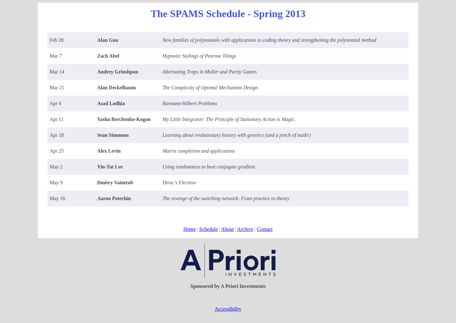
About (227, 229)
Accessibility (228, 309)
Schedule (208, 229)
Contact (265, 229)
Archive (245, 229)
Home (189, 229)
